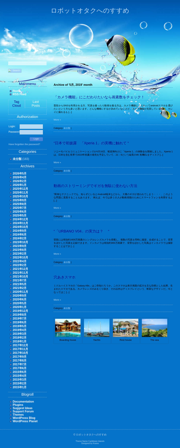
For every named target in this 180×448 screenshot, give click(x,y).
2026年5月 (20, 173)
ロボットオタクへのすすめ (90, 10)
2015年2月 (20, 383)
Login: (12, 126)
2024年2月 (20, 238)
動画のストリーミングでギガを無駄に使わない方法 (95, 186)
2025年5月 (20, 215)
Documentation (23, 401)
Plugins (18, 404)
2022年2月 (20, 265)
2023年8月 (20, 249)
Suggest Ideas (22, 408)
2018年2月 (20, 337)
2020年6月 (20, 299)
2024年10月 (20, 226)
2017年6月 (20, 368)
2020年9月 (20, 295)
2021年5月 (20, 284)
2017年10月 (20, 352)
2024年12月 (20, 219)
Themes (18, 414)
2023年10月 (20, 242)
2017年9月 (20, 356)
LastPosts (36, 103)
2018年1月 (20, 341)
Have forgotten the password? (24, 144)
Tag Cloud (16, 103)
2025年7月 (20, 207)
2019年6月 (20, 322)
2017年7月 (20, 364)
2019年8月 (20, 314)
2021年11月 (20, 272)
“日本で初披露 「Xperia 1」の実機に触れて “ (91, 143)
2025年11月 (20, 192)
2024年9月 (20, 230)
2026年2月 (20, 181)
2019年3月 (20, 333)
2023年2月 (20, 253)
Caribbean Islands (96, 441)
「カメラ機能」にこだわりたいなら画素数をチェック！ (99, 97)
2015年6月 (20, 371)
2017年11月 (20, 349)
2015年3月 (20, 379)
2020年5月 (20, 303)
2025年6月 (20, 211)
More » (57, 119)
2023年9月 (20, 246)
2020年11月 (20, 291)
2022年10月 (20, 257)
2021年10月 (20, 276)
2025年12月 (20, 188)
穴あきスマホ (64, 277)
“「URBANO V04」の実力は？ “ (81, 231)
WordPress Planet (25, 421)
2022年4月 (20, 261)
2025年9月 (20, 200)
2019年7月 (20, 318)
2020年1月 (20, 307)
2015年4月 (20, 375)
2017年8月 (20, 360)
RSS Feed (19, 94)
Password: (14, 131)
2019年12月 (20, 310)
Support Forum (23, 411)
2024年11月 (20, 223)
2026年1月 (20, 184)
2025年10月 (20, 196)
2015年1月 (20, 387)
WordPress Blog (24, 417)
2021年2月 (20, 288)
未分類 (17, 158)
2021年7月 (20, 280)
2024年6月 (20, 234)
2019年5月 (20, 326)
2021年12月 (20, 268)
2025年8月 (20, 204)
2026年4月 (20, 177)
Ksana (96, 443)
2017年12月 (20, 345)
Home (17, 91)
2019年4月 (20, 330)
